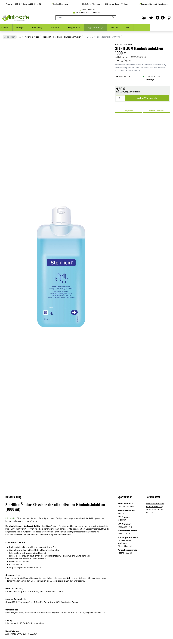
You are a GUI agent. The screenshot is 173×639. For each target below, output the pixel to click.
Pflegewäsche (97, 27)
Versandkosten (134, 92)
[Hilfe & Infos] (162, 17)
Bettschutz (78, 27)
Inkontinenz (26, 27)
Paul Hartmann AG (123, 44)
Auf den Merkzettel (156, 111)
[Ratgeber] (157, 17)
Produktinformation (155, 503)
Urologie (43, 27)
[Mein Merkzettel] (151, 17)
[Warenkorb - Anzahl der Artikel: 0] (169, 17)
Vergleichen (128, 111)
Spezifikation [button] (124, 497)
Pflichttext (150, 512)
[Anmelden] (144, 17)
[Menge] (120, 98)
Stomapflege (60, 27)
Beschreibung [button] (13, 497)
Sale (150, 27)
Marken (137, 27)
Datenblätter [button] (153, 497)
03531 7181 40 (87, 9)
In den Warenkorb (147, 98)
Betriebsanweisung (154, 506)
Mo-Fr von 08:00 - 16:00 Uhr (86, 12)
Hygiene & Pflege (118, 27)
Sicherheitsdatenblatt (155, 509)
